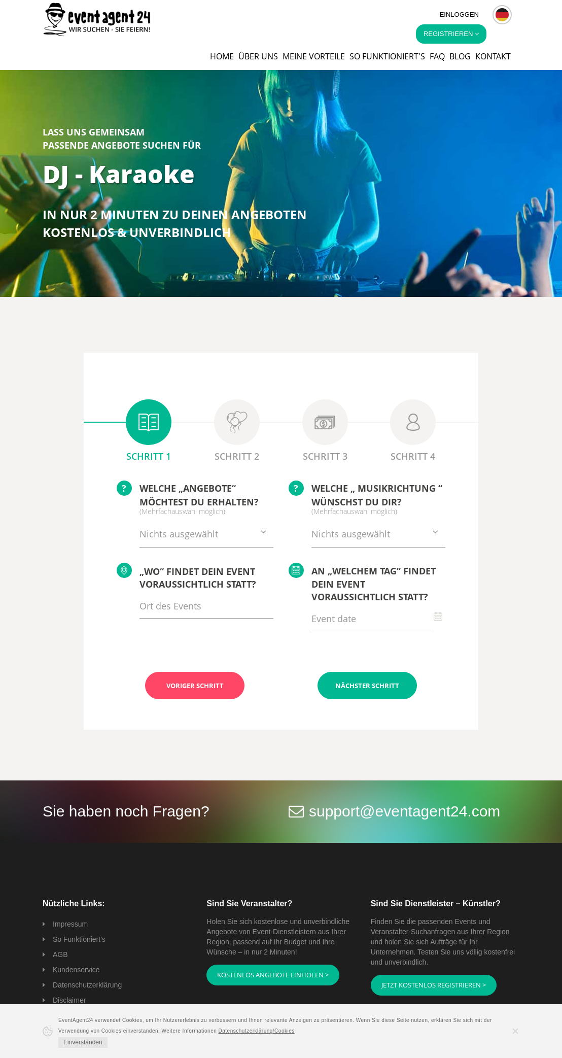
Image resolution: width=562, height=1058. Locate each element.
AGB (60, 954)
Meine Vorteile (314, 56)
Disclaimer (69, 1000)
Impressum (70, 924)
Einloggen (459, 14)
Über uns (258, 56)
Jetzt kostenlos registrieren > (433, 984)
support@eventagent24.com (404, 811)
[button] (502, 14)
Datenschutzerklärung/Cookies (257, 1031)
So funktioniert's (387, 56)
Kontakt (493, 56)
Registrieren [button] (451, 34)
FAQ (437, 56)
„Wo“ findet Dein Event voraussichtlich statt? (186, 577)
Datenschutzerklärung (87, 985)
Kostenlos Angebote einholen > (273, 974)
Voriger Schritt (195, 685)
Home (222, 56)
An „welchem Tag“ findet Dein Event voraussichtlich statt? (362, 583)
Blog (460, 56)
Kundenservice (76, 970)
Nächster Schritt (367, 685)
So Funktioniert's (79, 939)
